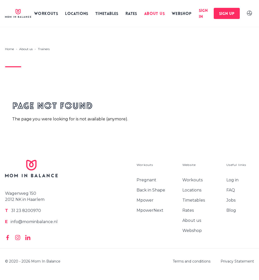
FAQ (230, 190)
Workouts (46, 14)
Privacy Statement (237, 261)
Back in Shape (151, 190)
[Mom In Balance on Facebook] (7, 237)
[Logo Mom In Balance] (18, 13)
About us (154, 14)
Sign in (203, 14)
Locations (76, 14)
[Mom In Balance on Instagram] (17, 237)
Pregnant (146, 180)
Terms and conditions (191, 261)
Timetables (106, 14)
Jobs (230, 200)
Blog (231, 210)
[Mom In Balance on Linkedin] (27, 237)
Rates (131, 14)
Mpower (145, 200)
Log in (232, 180)
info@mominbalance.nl (31, 221)
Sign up (226, 14)
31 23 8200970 (23, 210)
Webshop (182, 14)
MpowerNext (150, 210)
